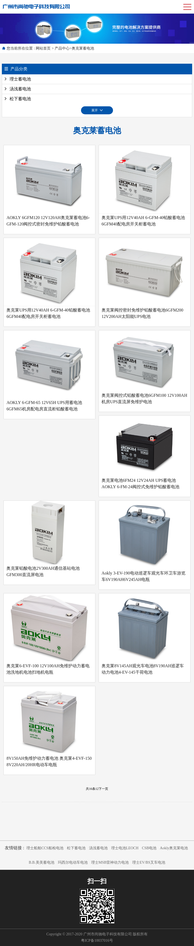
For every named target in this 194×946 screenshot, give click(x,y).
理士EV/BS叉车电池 (148, 862)
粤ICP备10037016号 (97, 941)
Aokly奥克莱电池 (174, 848)
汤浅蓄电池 (20, 89)
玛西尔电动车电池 (73, 862)
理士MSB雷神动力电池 (110, 862)
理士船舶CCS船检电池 (44, 848)
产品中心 (62, 48)
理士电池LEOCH (125, 848)
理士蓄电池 (20, 79)
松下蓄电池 (20, 98)
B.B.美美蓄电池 (41, 862)
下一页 (103, 789)
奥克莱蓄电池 (83, 48)
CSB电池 (149, 848)
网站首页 (43, 48)
